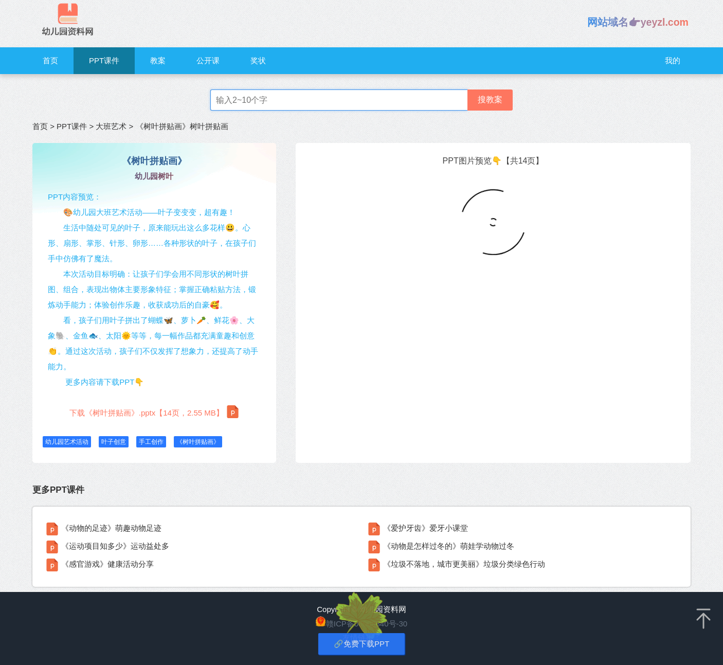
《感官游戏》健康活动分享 (107, 564)
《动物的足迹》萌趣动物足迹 (111, 528)
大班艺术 (111, 126)
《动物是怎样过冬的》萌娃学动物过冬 (448, 546)
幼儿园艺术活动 (66, 441)
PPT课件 (104, 60)
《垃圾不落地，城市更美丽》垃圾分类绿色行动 (464, 564)
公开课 (208, 60)
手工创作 (151, 441)
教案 (158, 60)
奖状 (258, 60)
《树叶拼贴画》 (198, 441)
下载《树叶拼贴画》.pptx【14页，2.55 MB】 (154, 411)
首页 (50, 60)
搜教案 (490, 99)
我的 (672, 60)
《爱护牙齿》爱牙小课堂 (425, 528)
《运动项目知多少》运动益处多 (115, 546)
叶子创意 (113, 441)
